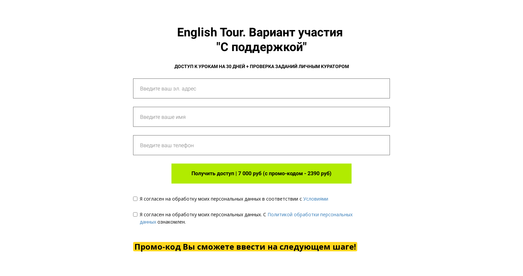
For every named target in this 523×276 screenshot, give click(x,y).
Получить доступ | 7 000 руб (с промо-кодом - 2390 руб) (261, 173)
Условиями (315, 199)
